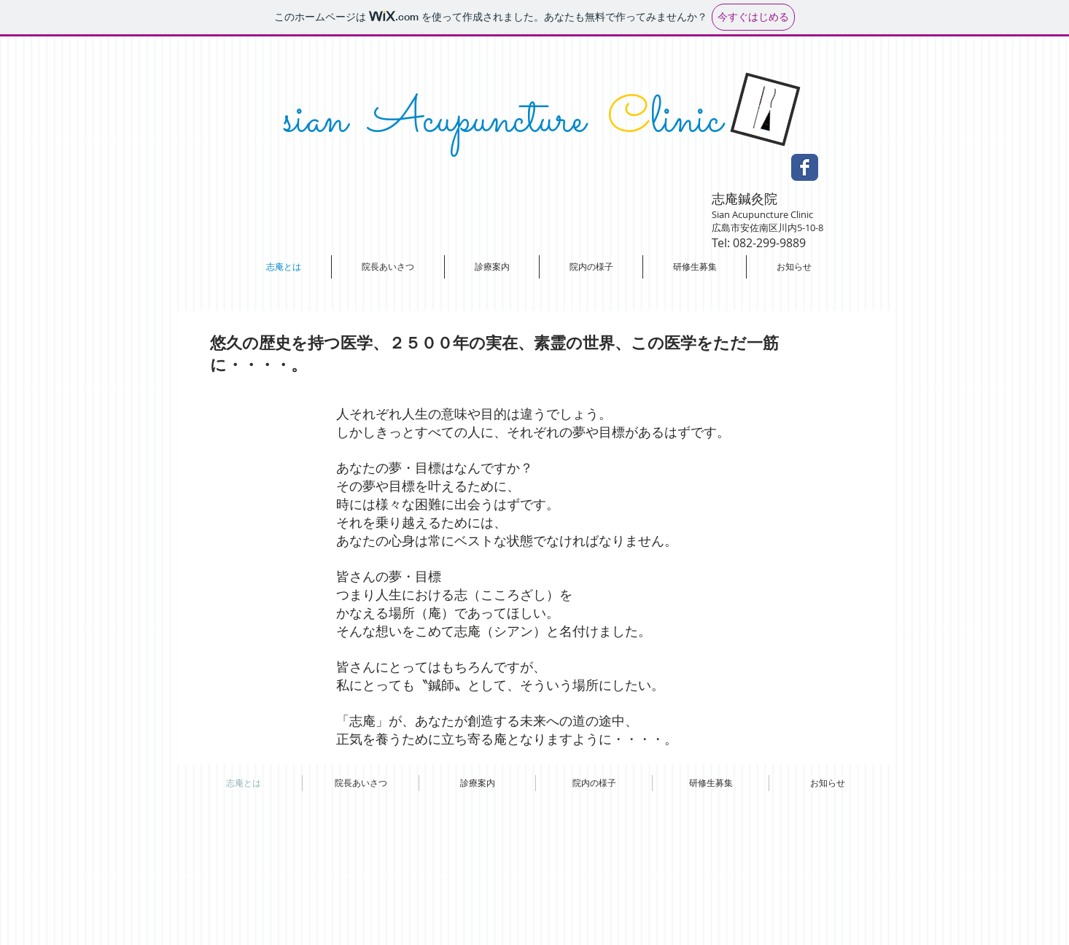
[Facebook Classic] (804, 167)
